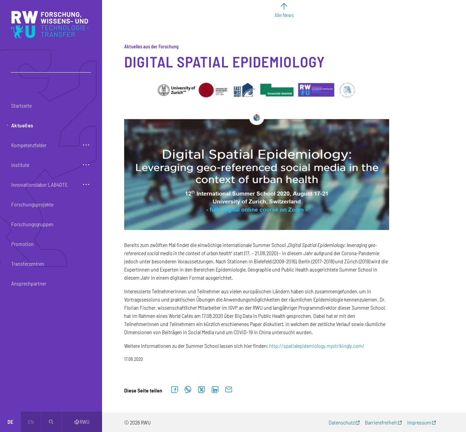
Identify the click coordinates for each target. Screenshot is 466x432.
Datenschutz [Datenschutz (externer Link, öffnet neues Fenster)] (342, 422)
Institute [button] (20, 164)
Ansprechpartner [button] (28, 283)
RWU (81, 421)
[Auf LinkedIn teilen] (215, 390)
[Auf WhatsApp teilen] (188, 390)
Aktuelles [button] (22, 125)
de (10, 421)
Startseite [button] (21, 105)
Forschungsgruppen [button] (32, 224)
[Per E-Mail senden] (228, 390)
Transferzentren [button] (27, 263)
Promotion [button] (22, 244)
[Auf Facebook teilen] (174, 390)
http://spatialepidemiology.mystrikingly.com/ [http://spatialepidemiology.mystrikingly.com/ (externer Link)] (316, 345)
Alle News (284, 15)
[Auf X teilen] (201, 390)
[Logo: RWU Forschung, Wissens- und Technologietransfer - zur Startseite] (51, 24)
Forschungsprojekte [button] (32, 204)
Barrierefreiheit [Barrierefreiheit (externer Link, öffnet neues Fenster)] (381, 422)
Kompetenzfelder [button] (29, 145)
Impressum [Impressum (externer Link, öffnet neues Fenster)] (419, 422)
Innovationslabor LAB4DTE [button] (39, 184)
